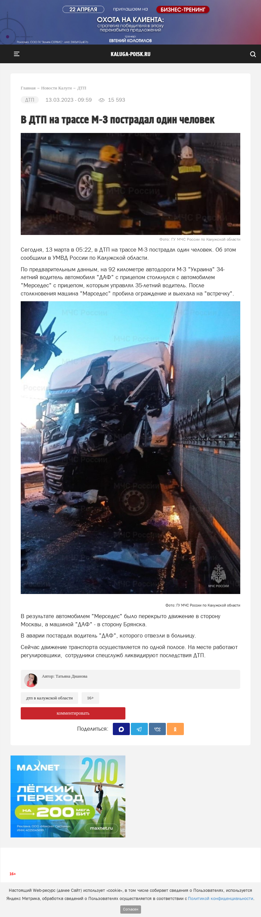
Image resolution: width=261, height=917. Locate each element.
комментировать (73, 713)
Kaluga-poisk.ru (131, 54)
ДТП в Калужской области (49, 697)
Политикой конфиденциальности (220, 898)
